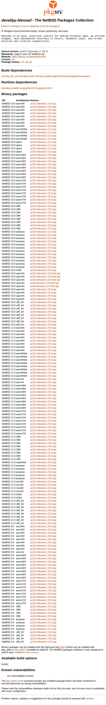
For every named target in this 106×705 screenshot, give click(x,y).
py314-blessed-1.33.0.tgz (43, 116)
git (30, 64)
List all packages (50, 26)
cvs (22, 64)
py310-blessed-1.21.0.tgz (43, 132)
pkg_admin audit (14, 683)
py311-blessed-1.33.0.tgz (43, 106)
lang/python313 (28, 91)
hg (26, 64)
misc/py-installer (43, 79)
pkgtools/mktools (60, 79)
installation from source (26, 655)
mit (13, 62)
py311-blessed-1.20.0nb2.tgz (45, 279)
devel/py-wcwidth (10, 91)
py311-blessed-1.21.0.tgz (43, 135)
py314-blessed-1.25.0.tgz (43, 129)
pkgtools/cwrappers (80, 79)
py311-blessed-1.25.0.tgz (43, 119)
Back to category (11, 26)
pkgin (62, 650)
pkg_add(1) (20, 652)
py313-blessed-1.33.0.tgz (43, 113)
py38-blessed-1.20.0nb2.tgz (44, 286)
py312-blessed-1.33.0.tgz (43, 109)
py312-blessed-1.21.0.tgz (43, 138)
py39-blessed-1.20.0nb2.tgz (44, 289)
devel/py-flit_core (10, 79)
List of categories (31, 26)
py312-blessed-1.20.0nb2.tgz (45, 282)
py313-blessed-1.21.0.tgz (43, 141)
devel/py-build (27, 79)
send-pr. (90, 701)
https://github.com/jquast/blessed (29, 59)
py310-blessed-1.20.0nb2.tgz (45, 276)
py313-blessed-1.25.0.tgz (43, 125)
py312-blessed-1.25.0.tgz (43, 122)
